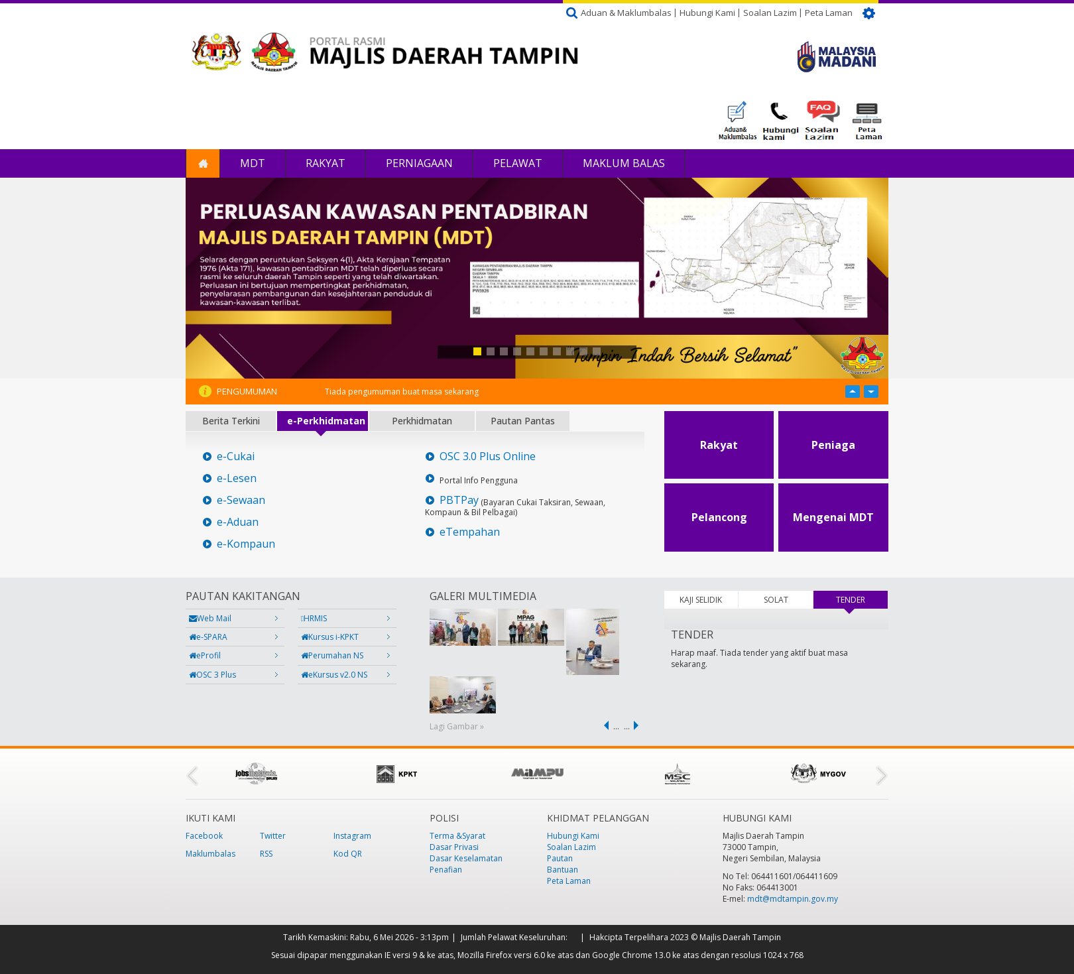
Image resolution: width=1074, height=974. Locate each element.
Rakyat (325, 163)
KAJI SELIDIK (701, 599)
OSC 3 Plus (212, 674)
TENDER (862, 599)
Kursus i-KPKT (330, 636)
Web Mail (210, 618)
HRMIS (314, 618)
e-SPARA (208, 636)
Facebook (204, 835)
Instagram (352, 835)
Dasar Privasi (454, 847)
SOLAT (776, 599)
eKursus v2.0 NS (334, 674)
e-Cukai (236, 456)
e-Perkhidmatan (326, 420)
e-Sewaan (241, 500)
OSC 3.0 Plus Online (488, 456)
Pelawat (517, 163)
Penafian (446, 869)
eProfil (205, 655)
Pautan (560, 858)
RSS (266, 853)
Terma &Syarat (457, 835)
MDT (252, 163)
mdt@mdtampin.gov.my (792, 898)
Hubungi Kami (707, 13)
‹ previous (604, 725)
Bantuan (562, 869)
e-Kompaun (246, 544)
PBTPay (459, 500)
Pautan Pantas (523, 420)
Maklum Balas (624, 163)
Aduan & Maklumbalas (626, 13)
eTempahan (470, 532)
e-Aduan (238, 522)
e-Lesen (237, 478)
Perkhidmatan (422, 420)
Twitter (273, 835)
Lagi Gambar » (457, 726)
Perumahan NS (332, 655)
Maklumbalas (210, 853)
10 (597, 351)
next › (638, 725)
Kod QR (347, 853)
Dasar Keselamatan (466, 858)
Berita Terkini (231, 420)
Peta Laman (829, 13)
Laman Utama (203, 163)
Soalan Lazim (770, 13)
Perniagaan (419, 163)
